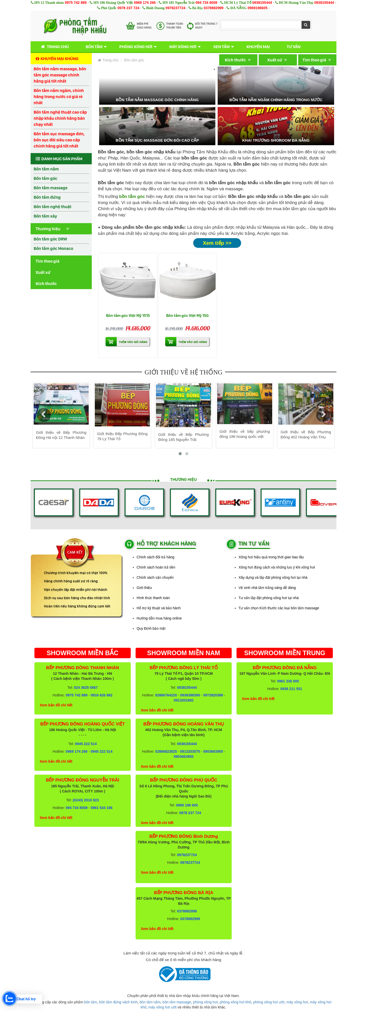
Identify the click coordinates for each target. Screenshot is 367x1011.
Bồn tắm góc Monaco (53, 248)
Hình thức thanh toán (153, 598)
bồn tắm (90, 1002)
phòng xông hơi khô (235, 1002)
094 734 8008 (206, 3)
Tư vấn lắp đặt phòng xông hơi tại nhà (269, 598)
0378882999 (214, 8)
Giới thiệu (144, 588)
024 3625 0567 (86, 687)
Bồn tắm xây (45, 216)
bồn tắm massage (177, 1002)
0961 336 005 (288, 681)
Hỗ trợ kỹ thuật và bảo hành (159, 608)
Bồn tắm (94, 46)
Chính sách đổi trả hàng (155, 557)
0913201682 (184, 700)
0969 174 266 (145, 3)
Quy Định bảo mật (151, 628)
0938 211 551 (291, 689)
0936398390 (190, 695)
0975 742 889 (76, 3)
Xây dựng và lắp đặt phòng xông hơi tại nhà (273, 577)
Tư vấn (293, 46)
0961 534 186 (102, 808)
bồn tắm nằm (150, 1002)
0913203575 (190, 751)
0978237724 (175, 8)
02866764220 (166, 695)
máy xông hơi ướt (162, 1007)
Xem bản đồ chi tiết (56, 705)
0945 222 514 (86, 744)
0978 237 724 (128, 8)
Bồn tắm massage (51, 187)
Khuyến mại (258, 46)
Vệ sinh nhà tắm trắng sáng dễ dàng (267, 588)
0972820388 (213, 695)
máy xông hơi (297, 1002)
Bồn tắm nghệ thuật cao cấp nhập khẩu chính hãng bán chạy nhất (60, 118)
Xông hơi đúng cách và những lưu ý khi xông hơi (277, 567)
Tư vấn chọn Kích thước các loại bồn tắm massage (279, 608)
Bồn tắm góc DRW (50, 238)
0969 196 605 (187, 805)
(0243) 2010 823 (86, 800)
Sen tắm (221, 46)
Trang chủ (54, 47)
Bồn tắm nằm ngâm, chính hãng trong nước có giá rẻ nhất (59, 96)
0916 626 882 (102, 695)
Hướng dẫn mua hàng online (159, 618)
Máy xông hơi (182, 46)
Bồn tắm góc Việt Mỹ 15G (187, 315)
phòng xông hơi (205, 1002)
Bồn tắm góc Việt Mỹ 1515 (128, 315)
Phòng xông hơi (135, 46)
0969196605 (258, 8)
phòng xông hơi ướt (268, 1002)
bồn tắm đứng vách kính (118, 1002)
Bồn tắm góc (45, 178)
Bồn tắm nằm (46, 168)
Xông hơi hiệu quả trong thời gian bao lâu (271, 557)
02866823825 (166, 751)
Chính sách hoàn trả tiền (156, 567)
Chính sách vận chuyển (155, 577)
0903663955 (213, 751)
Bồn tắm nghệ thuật (52, 206)
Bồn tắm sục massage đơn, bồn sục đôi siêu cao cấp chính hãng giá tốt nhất (59, 140)
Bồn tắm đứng (47, 197)
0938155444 (262, 3)
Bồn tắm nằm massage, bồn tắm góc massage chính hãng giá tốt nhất (60, 75)
